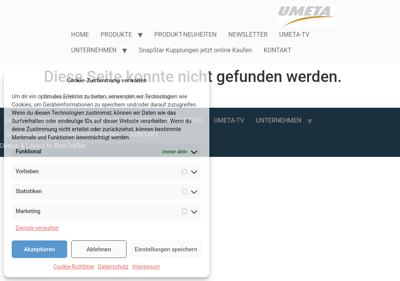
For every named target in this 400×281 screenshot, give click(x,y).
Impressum (146, 266)
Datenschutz (113, 266)
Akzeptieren (39, 249)
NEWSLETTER (248, 34)
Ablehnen (98, 249)
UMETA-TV (294, 34)
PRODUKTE (116, 34)
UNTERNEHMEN (93, 50)
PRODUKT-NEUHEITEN (185, 34)
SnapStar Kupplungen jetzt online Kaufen (195, 50)
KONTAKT (277, 50)
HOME (80, 34)
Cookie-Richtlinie (74, 266)
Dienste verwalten (37, 228)
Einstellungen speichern (166, 249)
